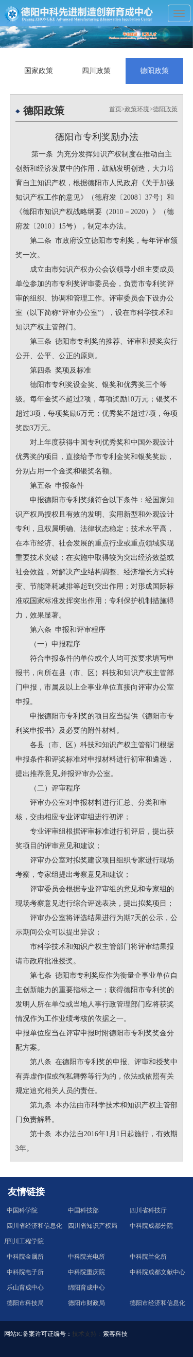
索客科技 (115, 1333)
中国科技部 (83, 1210)
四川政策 (96, 71)
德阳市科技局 (25, 1303)
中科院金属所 (25, 1256)
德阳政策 (154, 71)
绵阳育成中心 (86, 1287)
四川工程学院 (25, 1241)
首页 (115, 109)
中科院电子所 (25, 1272)
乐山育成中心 (25, 1287)
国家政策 (38, 71)
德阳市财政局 (86, 1303)
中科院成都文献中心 (157, 1272)
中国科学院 (22, 1210)
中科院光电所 (86, 1256)
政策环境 (137, 109)
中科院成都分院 (151, 1225)
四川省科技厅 (148, 1210)
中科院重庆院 (86, 1272)
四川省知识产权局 (92, 1225)
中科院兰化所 (148, 1256)
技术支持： (87, 1333)
